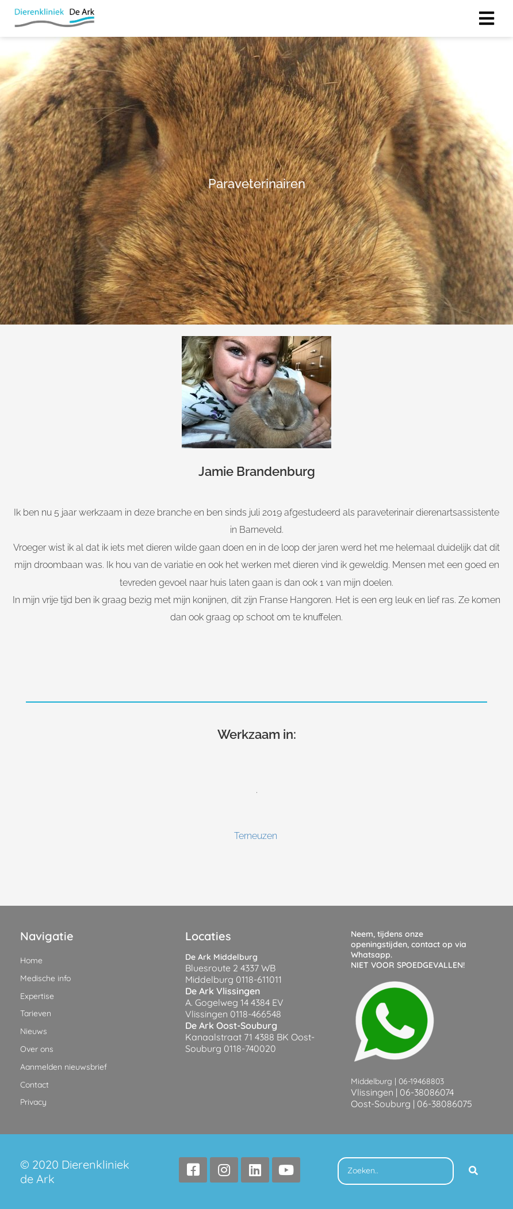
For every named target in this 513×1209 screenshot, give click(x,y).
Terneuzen (255, 835)
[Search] (473, 1171)
